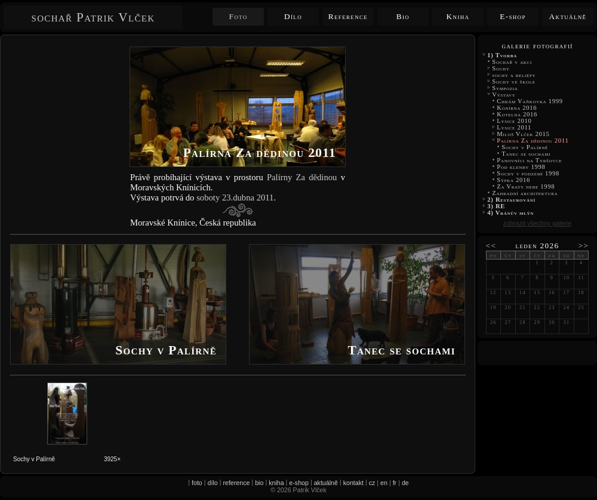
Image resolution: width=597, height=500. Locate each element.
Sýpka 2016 (513, 180)
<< (491, 245)
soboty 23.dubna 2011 (234, 197)
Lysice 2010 (514, 121)
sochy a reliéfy (514, 75)
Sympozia (505, 88)
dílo (213, 482)
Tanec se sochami (527, 153)
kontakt (353, 482)
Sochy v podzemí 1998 (528, 173)
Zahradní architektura (525, 193)
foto (197, 482)
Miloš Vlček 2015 (523, 134)
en (383, 482)
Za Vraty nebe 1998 (526, 186)
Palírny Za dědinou (302, 177)
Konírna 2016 (517, 107)
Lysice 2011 (514, 127)
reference (236, 482)
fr (395, 482)
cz (372, 482)
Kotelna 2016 (517, 114)
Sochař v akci (512, 61)
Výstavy (504, 94)
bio (259, 482)
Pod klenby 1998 (521, 166)
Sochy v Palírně (525, 147)
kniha (276, 482)
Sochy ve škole (513, 81)
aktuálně (326, 482)
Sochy (501, 68)
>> (583, 245)
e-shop (299, 482)
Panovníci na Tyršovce (529, 160)
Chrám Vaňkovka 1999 (530, 101)
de (405, 482)
